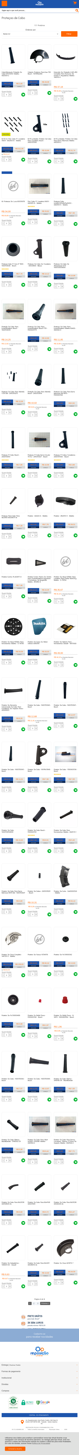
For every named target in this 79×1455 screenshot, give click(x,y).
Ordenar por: (30, 30)
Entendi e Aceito (15, 1449)
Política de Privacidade (41, 1443)
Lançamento (7, 173)
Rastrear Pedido (15, 1365)
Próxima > (45, 1304)
